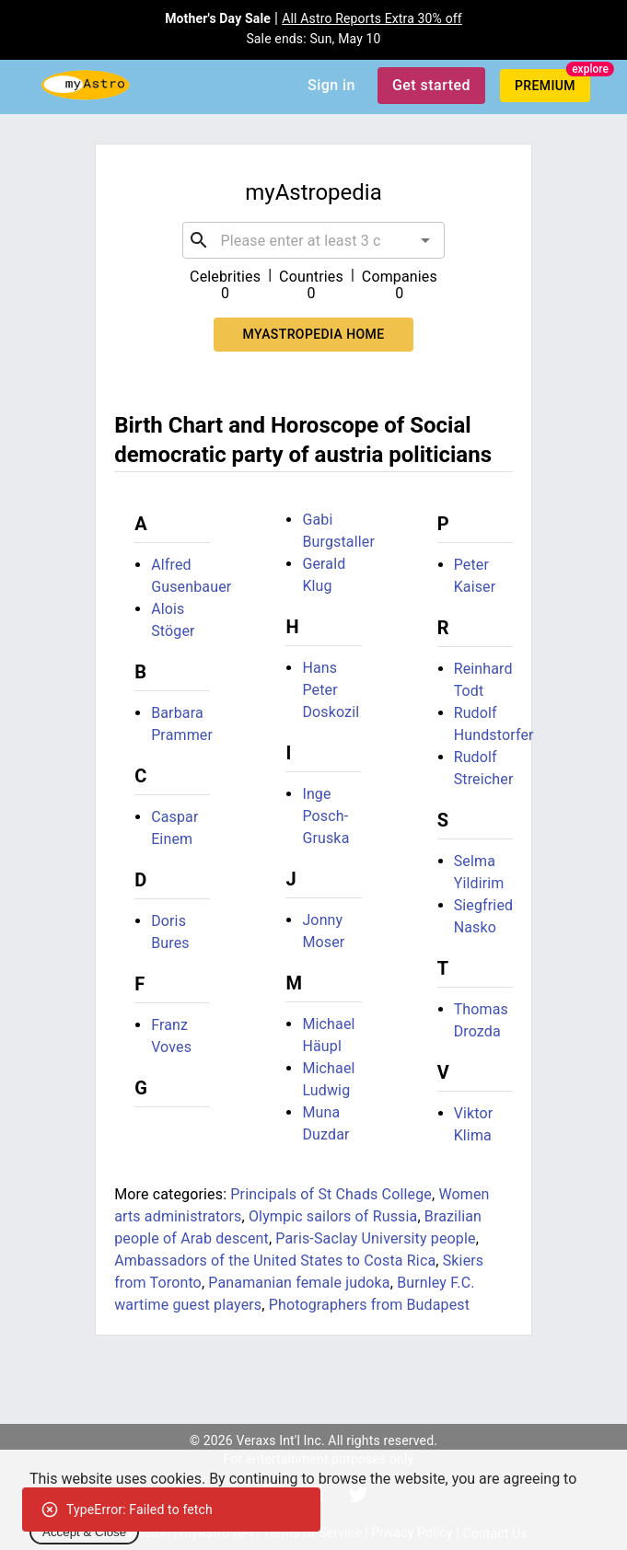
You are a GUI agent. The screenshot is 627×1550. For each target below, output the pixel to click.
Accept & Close (84, 1532)
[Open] (425, 240)
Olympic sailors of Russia (333, 1216)
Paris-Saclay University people (375, 1238)
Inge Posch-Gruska (325, 816)
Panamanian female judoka (298, 1282)
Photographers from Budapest (369, 1304)
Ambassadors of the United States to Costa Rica (274, 1260)
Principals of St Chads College (331, 1194)
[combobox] (314, 240)
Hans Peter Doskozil (330, 690)
